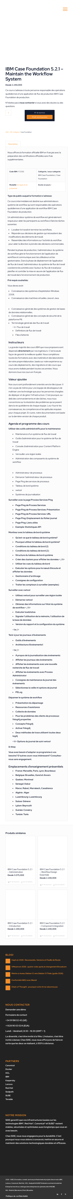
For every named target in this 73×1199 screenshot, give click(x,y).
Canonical (10, 1066)
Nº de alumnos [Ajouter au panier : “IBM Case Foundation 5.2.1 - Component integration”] (46, 937)
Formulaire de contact (16, 1015)
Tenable (9, 1098)
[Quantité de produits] (8, 113)
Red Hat (9, 1088)
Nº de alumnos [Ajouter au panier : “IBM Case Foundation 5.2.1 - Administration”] (13, 882)
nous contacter (27, 102)
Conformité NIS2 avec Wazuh (24, 981)
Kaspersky (10, 1080)
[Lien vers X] (66, 1193)
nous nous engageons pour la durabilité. (36, 1135)
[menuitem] (64, 9)
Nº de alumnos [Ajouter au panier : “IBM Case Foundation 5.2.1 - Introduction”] (13, 937)
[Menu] (64, 9)
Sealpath (9, 1091)
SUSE (8, 1095)
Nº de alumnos (39, 113)
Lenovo (9, 1084)
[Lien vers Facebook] (62, 1193)
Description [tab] (12, 144)
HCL (7, 1073)
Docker (8, 1069)
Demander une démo (15, 1010)
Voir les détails (27, 882)
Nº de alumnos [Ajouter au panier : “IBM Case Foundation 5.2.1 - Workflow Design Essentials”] (46, 885)
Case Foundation (26, 132)
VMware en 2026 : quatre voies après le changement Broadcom (38, 967)
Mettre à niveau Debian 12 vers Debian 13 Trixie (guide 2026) (37, 974)
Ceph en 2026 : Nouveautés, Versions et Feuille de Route (35, 960)
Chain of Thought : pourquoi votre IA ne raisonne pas (34, 987)
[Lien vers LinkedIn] (58, 1193)
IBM (7, 1077)
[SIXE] (30, 9)
